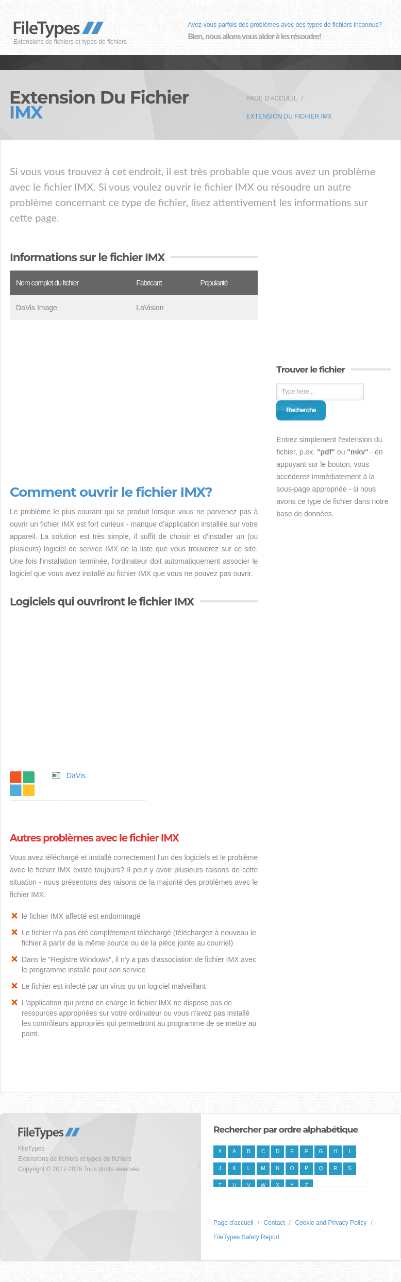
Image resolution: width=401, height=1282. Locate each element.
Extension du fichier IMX (289, 116)
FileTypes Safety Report (246, 1237)
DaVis (76, 775)
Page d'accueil (271, 98)
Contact (274, 1222)
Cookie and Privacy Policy (330, 1222)
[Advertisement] (134, 402)
